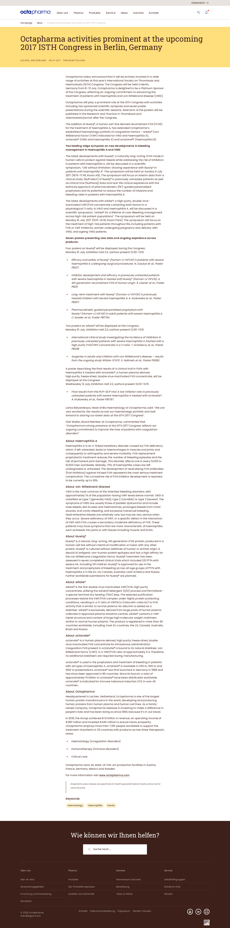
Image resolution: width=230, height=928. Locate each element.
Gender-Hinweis (142, 911)
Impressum (124, 911)
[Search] (199, 12)
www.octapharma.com (114, 775)
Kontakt (83, 911)
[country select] (200, 3)
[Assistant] (206, 12)
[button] (205, 911)
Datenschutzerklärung (102, 911)
